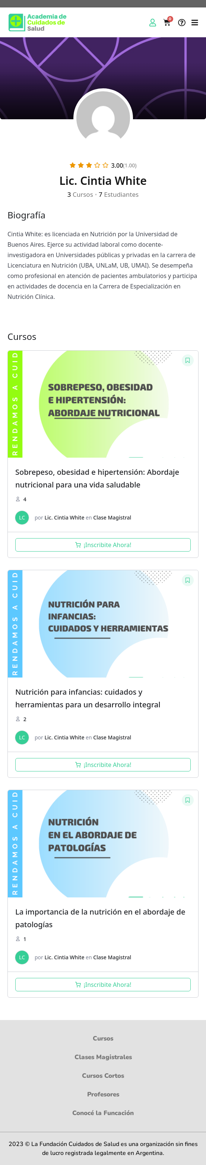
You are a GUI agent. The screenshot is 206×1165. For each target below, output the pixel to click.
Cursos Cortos (103, 1076)
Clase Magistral (112, 517)
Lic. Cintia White (65, 517)
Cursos (103, 1038)
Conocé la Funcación (103, 1113)
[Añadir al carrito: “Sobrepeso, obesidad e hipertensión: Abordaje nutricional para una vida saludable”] (103, 545)
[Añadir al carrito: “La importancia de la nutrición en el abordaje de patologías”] (103, 984)
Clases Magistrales (103, 1057)
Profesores (103, 1094)
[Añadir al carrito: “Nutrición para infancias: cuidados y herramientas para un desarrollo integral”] (103, 764)
